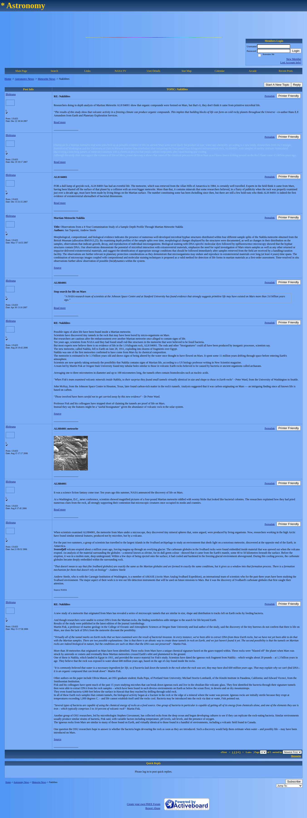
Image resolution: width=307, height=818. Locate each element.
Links (87, 71)
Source (57, 267)
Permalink (270, 96)
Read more (60, 122)
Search (54, 71)
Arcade (253, 71)
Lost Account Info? (290, 62)
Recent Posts (286, 71)
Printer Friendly (288, 96)
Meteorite (296, 756)
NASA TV (120, 71)
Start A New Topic (277, 84)
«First (224, 752)
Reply (297, 84)
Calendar (219, 71)
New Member (293, 59)
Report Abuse (152, 808)
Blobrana (11, 94)
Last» (249, 752)
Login (296, 51)
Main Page (21, 71)
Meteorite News (46, 78)
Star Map (187, 71)
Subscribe (294, 781)
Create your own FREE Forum (143, 804)
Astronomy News (24, 78)
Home (8, 78)
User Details (153, 71)
